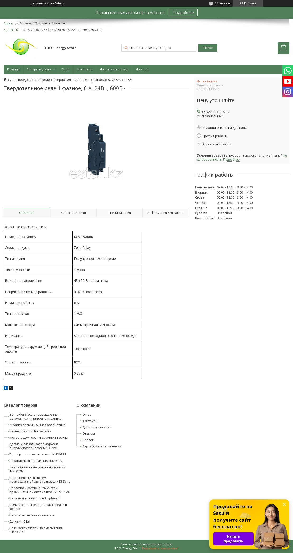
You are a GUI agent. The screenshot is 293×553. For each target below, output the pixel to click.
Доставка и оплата (114, 69)
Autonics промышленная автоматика (37, 425)
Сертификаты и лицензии (101, 446)
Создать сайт (40, 3)
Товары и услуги (39, 69)
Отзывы (88, 433)
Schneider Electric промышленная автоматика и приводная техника (35, 416)
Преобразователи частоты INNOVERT (37, 454)
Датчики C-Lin (19, 521)
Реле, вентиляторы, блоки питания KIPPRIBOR (36, 530)
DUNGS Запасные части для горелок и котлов (38, 506)
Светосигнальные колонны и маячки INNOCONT (37, 469)
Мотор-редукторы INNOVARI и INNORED (38, 437)
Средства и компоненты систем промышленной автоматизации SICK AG (40, 490)
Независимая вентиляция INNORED (35, 461)
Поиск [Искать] (207, 48)
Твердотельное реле (33, 80)
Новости (142, 69)
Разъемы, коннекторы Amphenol (34, 498)
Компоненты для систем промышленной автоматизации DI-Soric (39, 479)
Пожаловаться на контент (160, 548)
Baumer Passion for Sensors (30, 431)
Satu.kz (168, 544)
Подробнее (183, 12)
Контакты (84, 69)
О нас (66, 69)
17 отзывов (222, 3)
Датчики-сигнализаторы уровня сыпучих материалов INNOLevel (33, 446)
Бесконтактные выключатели (32, 515)
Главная (13, 69)
